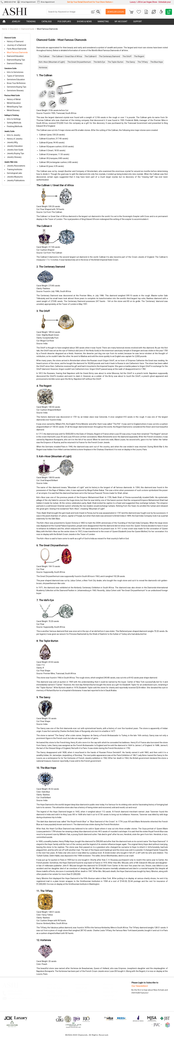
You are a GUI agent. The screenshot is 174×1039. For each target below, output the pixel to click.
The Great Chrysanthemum (79, 62)
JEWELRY (16, 21)
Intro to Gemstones (14, 72)
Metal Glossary (12, 110)
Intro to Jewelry (12, 135)
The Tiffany (143, 62)
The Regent (139, 56)
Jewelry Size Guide (14, 150)
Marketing (108, 987)
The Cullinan (44, 56)
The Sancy (130, 62)
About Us (51, 983)
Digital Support (111, 991)
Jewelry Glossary (13, 157)
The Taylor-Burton (115, 62)
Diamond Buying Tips (15, 60)
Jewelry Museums (14, 177)
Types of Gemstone (14, 76)
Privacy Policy (82, 991)
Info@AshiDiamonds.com (20, 997)
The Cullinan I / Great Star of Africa (67, 56)
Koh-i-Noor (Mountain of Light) (52, 62)
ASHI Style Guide (54, 987)
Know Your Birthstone (15, 83)
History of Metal (13, 99)
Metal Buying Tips (13, 107)
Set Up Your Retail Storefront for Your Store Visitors (90, 2)
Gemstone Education (15, 79)
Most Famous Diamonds (16, 52)
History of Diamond (14, 41)
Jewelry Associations (15, 166)
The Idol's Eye (99, 62)
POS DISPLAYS (64, 21)
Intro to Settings (13, 119)
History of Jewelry (14, 139)
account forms (54, 991)
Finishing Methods (14, 126)
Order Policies (82, 983)
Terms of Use (81, 987)
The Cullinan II (90, 56)
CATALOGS (47, 21)
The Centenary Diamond (109, 56)
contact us (52, 999)
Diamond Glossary (14, 63)
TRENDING (31, 21)
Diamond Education (14, 56)
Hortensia (43, 67)
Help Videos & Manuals (57, 995)
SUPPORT (137, 21)
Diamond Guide (27, 29)
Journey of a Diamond (15, 45)
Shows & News (109, 999)
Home (4, 29)
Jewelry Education (14, 146)
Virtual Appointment (26, 2)
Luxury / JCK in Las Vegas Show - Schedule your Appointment (150, 2)
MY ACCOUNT (121, 21)
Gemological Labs (13, 173)
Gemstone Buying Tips (15, 87)
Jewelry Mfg (11, 142)
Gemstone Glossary (14, 90)
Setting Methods (13, 123)
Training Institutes (13, 169)
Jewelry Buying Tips (14, 153)
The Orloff (126, 56)
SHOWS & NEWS (84, 21)
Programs (108, 983)
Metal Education (13, 103)
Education (14, 29)
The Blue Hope (156, 62)
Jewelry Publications (15, 180)
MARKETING (103, 21)
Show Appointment (46, 2)
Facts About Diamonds (16, 49)
